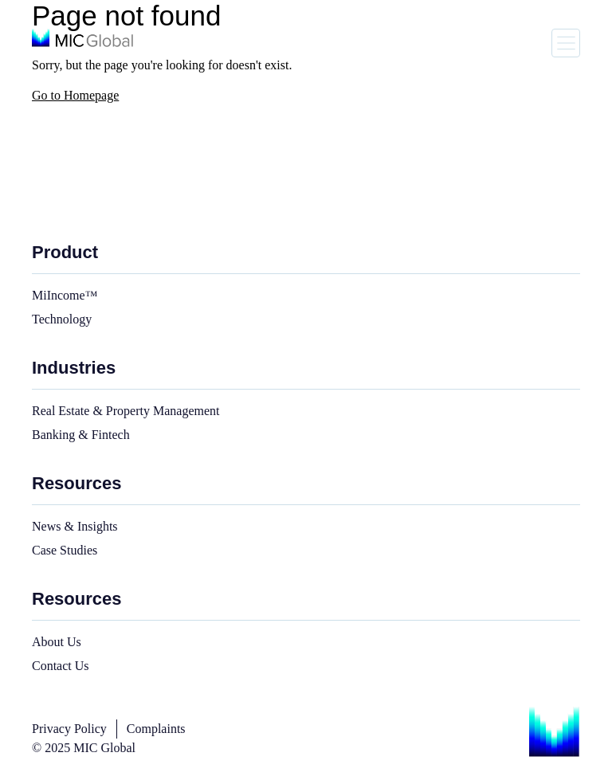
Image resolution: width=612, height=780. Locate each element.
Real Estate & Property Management (125, 410)
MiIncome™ (64, 295)
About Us (56, 642)
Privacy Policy (69, 728)
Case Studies (64, 550)
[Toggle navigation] (565, 43)
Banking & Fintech (81, 434)
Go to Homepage (75, 95)
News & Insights (75, 526)
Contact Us (60, 665)
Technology (62, 319)
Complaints (156, 728)
